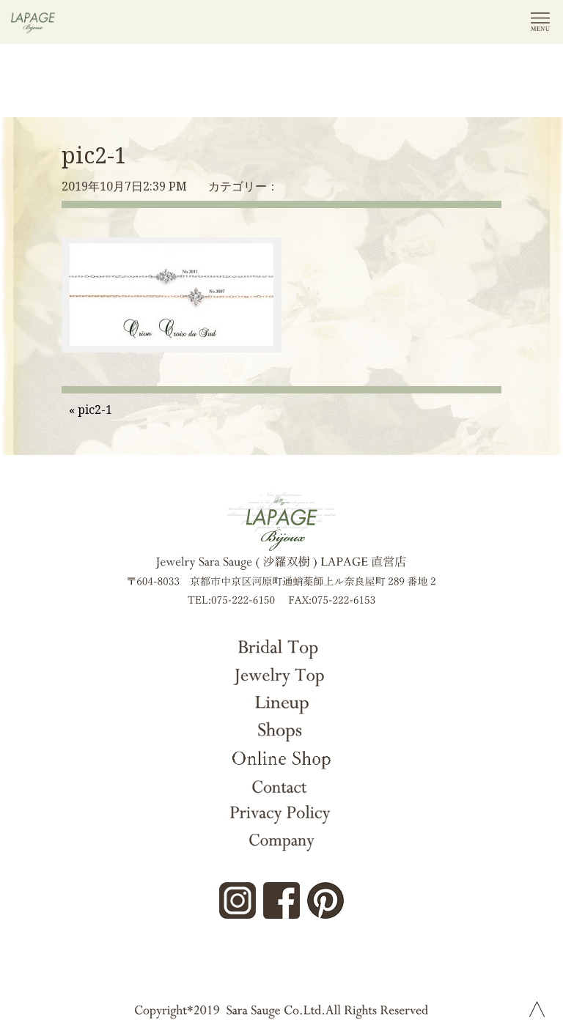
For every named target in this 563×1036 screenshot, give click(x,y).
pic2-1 (94, 155)
